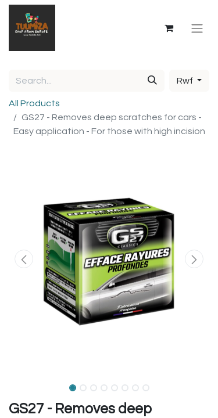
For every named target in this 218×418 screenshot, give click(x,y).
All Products (34, 103)
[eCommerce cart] (168, 27)
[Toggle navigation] (197, 28)
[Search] (152, 81)
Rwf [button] (186, 80)
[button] (24, 259)
